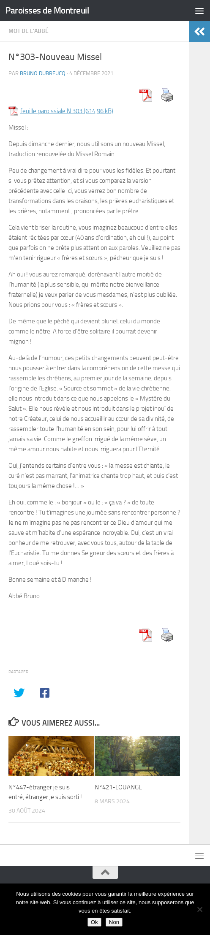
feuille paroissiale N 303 (51, 111)
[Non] (199, 909)
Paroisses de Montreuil (47, 10)
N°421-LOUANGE (118, 787)
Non (114, 922)
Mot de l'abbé (28, 31)
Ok (94, 922)
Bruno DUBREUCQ (42, 73)
